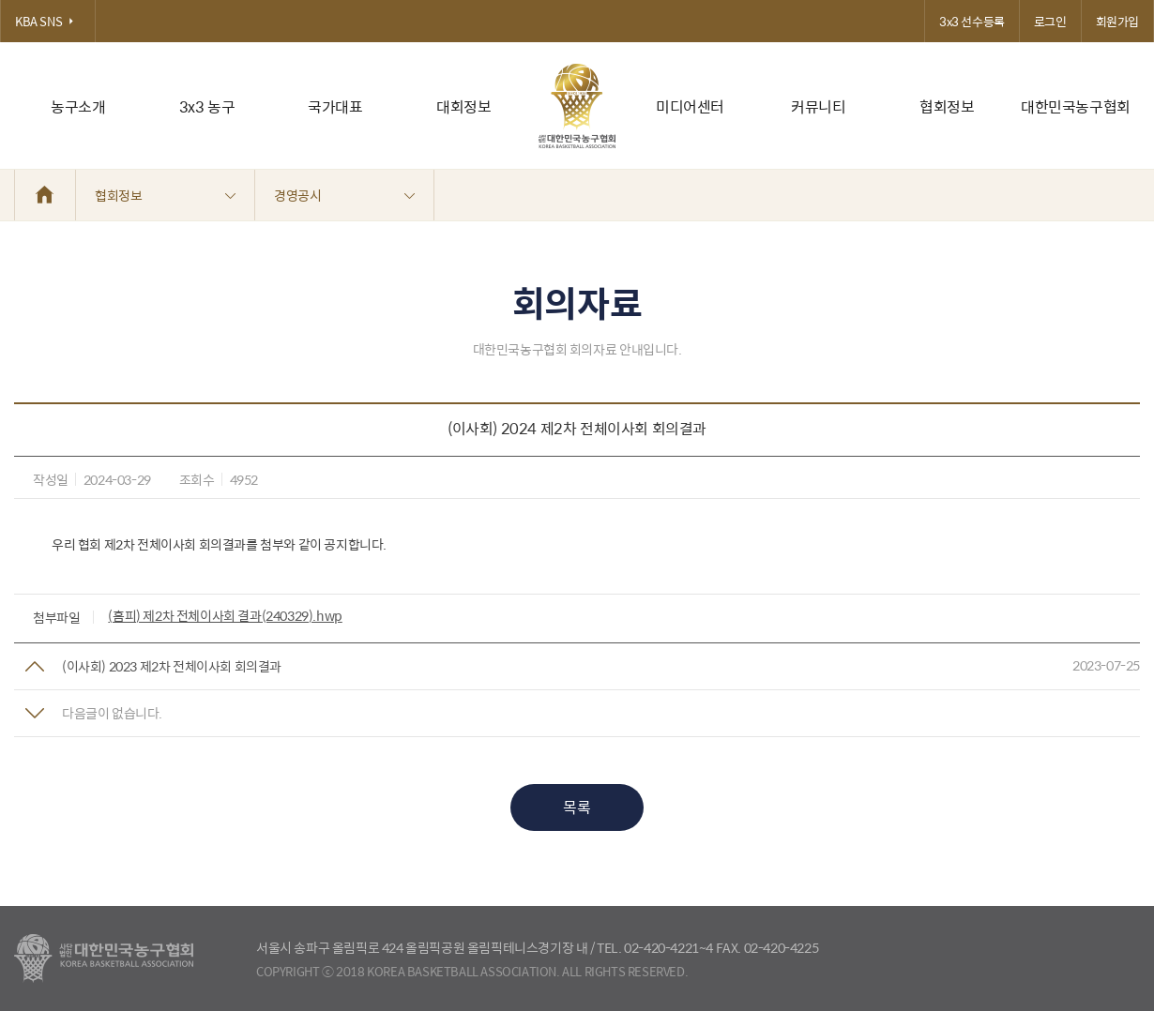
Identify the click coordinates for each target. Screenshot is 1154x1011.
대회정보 (463, 106)
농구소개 (78, 106)
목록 (576, 807)
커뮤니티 (818, 106)
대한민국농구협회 (1076, 106)
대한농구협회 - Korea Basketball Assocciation (103, 958)
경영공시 (344, 195)
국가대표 (335, 106)
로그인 (1050, 21)
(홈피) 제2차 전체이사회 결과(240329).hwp (225, 615)
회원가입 (1117, 21)
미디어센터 (690, 106)
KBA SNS (48, 21)
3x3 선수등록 (972, 21)
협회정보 (946, 106)
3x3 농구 (207, 106)
